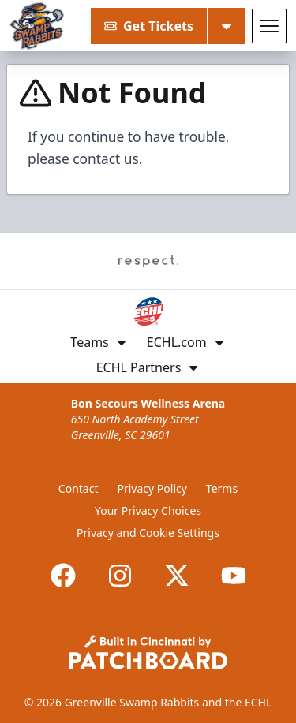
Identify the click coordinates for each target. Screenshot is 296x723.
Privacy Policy (152, 488)
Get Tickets (148, 26)
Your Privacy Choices (148, 510)
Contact (78, 488)
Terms (222, 488)
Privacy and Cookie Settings (148, 532)
